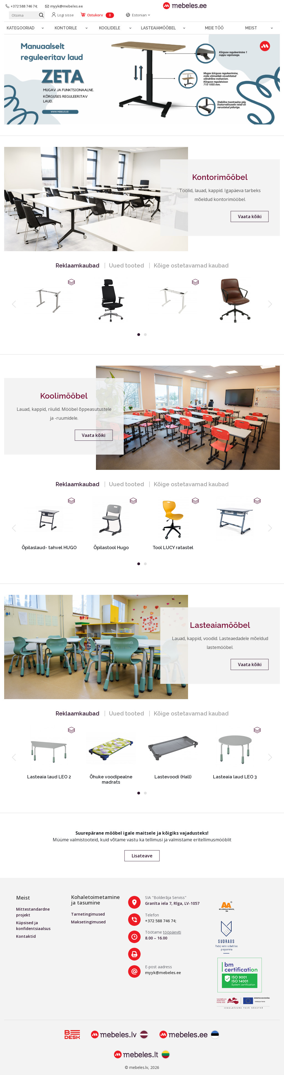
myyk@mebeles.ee (163, 972)
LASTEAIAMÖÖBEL (158, 28)
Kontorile (66, 28)
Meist (251, 28)
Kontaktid (26, 936)
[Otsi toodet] (27, 15)
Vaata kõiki (250, 216)
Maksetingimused (88, 921)
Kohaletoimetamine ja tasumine (95, 900)
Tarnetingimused (88, 914)
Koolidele (109, 28)
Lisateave (142, 856)
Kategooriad (20, 28)
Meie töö (214, 28)
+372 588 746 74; (160, 920)
